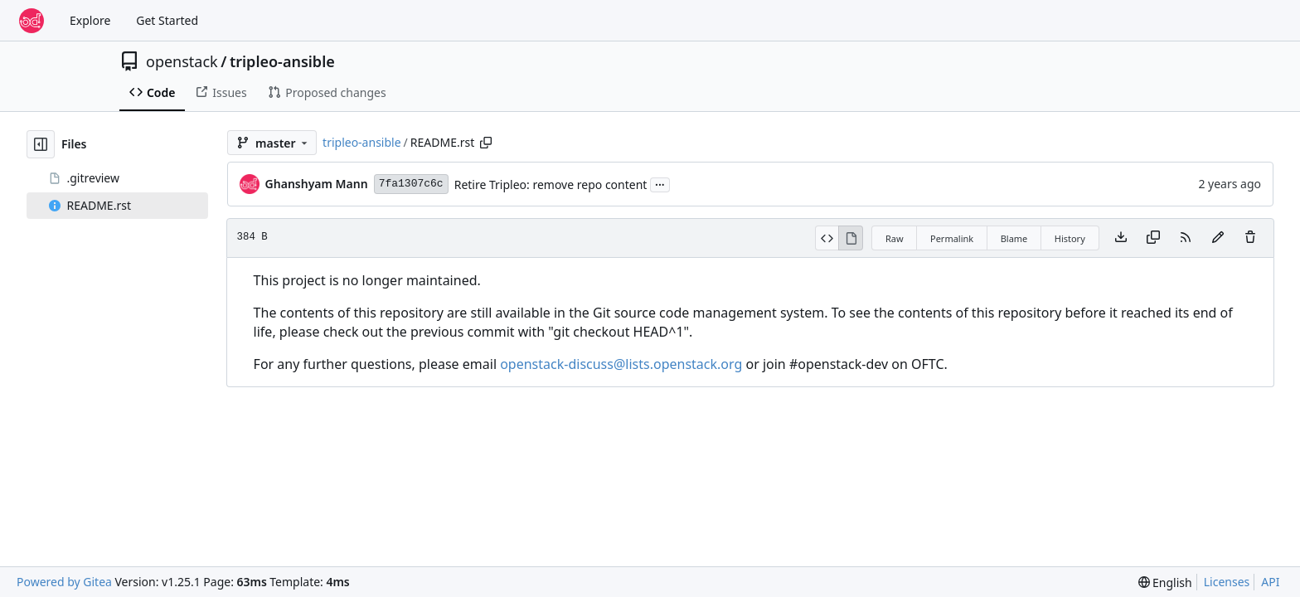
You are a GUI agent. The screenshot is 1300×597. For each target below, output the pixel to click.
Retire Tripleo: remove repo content (551, 184)
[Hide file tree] (41, 144)
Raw (894, 238)
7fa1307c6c (411, 183)
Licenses (1227, 582)
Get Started (167, 20)
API (1270, 582)
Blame (1014, 238)
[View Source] (827, 238)
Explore (90, 20)
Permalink (951, 238)
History (1070, 238)
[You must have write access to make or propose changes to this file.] (1250, 238)
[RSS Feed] (1185, 238)
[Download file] (1121, 238)
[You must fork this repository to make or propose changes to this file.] (1218, 238)
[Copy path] (486, 142)
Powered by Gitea (64, 582)
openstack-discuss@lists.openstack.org (621, 364)
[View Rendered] (850, 238)
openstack (182, 61)
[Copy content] (1153, 238)
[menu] (1165, 582)
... (660, 183)
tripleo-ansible (282, 61)
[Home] (31, 21)
